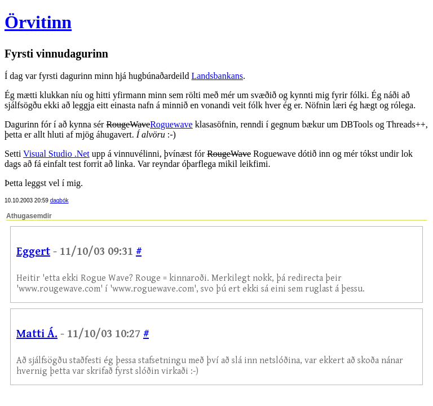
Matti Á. (37, 334)
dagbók (59, 200)
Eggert (33, 251)
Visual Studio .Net (56, 153)
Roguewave (171, 124)
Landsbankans (217, 76)
